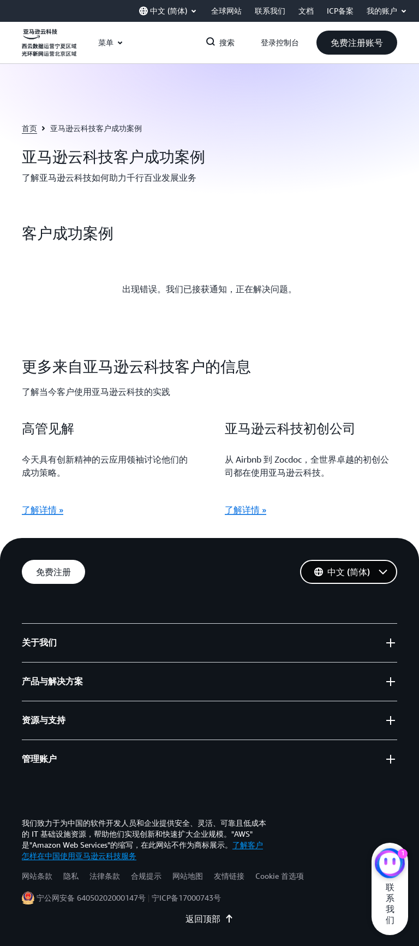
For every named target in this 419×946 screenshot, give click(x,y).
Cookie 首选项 (279, 875)
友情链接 (229, 875)
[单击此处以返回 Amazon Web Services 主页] (49, 48)
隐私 (71, 875)
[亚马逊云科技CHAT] (390, 864)
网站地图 (187, 875)
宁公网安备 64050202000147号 (91, 897)
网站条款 (37, 875)
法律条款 (104, 875)
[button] (356, 43)
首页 (29, 128)
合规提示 (146, 875)
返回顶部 (209, 918)
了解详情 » (42, 509)
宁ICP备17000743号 (186, 897)
